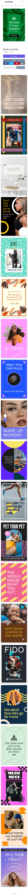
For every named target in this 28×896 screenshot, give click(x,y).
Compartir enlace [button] (20, 67)
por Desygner (6, 51)
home (2, 5)
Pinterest (20, 5)
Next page (14, 893)
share (14, 60)
